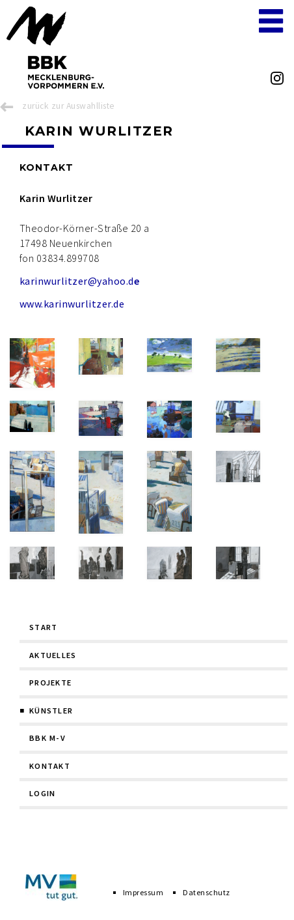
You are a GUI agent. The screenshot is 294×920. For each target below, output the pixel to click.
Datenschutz (206, 892)
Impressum (143, 892)
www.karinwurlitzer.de (72, 303)
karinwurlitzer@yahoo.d (79, 280)
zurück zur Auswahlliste (68, 105)
